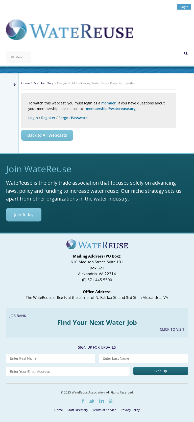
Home (25, 83)
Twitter (92, 401)
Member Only (43, 83)
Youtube (110, 401)
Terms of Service (104, 410)
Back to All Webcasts (47, 135)
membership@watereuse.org (111, 108)
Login (184, 7)
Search (186, 53)
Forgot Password (73, 117)
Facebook (83, 401)
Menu (17, 57)
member (108, 103)
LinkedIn (101, 401)
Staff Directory (77, 410)
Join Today (23, 214)
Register (48, 117)
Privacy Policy (130, 410)
